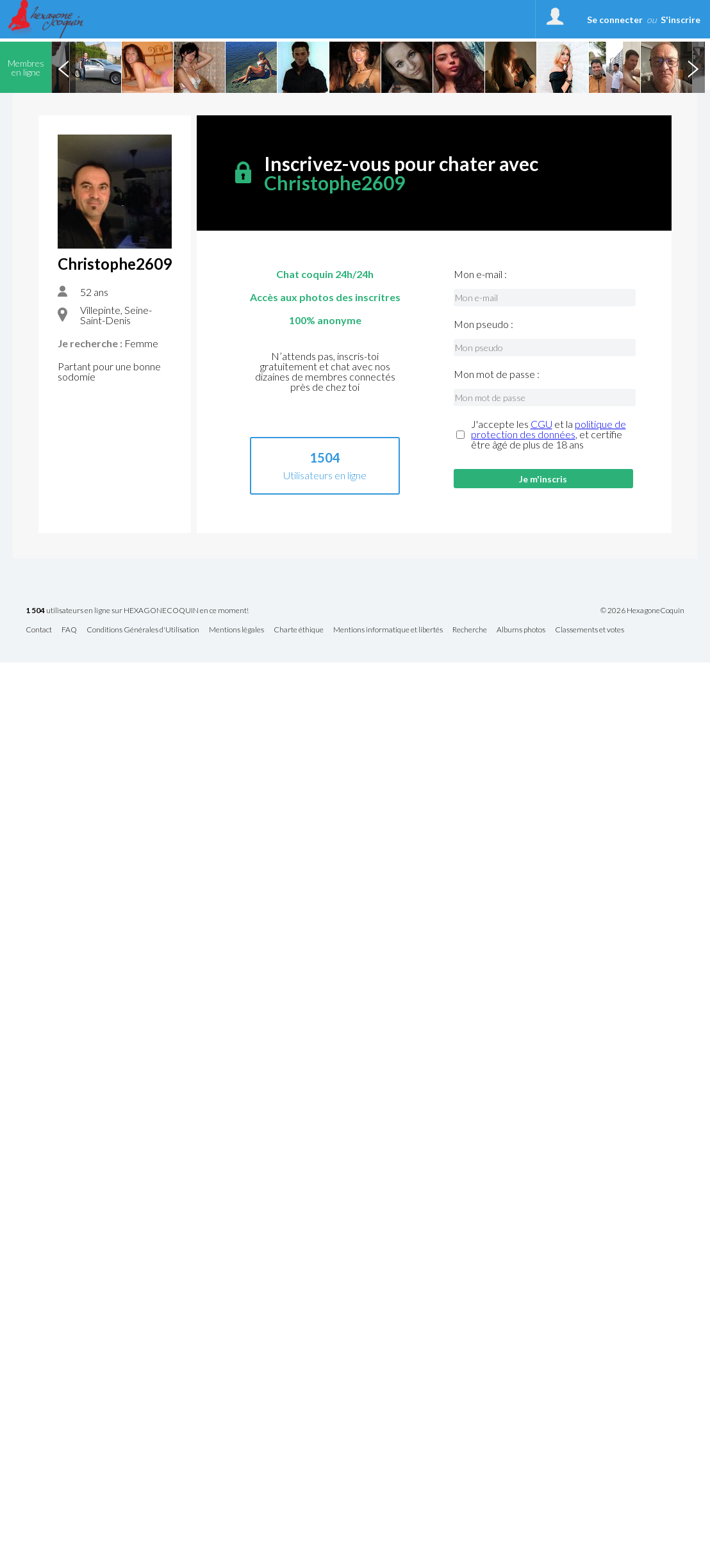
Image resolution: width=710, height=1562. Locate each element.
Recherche (469, 630)
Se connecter (615, 19)
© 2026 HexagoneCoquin (642, 610)
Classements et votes (589, 630)
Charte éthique (299, 630)
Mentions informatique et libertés (388, 630)
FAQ (69, 630)
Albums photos (521, 630)
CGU (541, 424)
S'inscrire (680, 19)
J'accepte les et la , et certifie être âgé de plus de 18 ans (548, 434)
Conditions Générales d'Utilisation (143, 630)
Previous (63, 67)
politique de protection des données (548, 429)
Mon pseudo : (483, 324)
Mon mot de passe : (497, 374)
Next (693, 67)
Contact (39, 630)
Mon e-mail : (480, 274)
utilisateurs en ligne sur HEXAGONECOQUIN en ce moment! (137, 611)
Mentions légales (236, 630)
